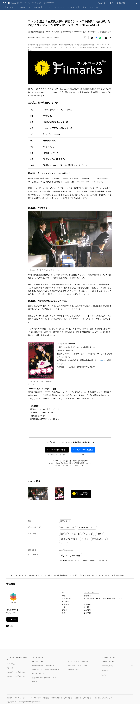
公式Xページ (105, 671)
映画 (62, 534)
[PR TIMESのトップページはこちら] (28, 3)
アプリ (29, 7)
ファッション (59, 7)
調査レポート (66, 521)
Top (3, 7)
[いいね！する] (85, 37)
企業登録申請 (120, 3)
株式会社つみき (34, 575)
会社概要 (9, 698)
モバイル (22, 7)
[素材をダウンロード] (106, 37)
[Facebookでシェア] (95, 37)
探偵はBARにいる (99, 539)
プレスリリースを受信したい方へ (17, 672)
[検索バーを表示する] (136, 3)
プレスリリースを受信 (105, 3)
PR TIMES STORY (37, 661)
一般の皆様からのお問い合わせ (103, 698)
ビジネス (83, 7)
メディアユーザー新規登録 (83, 450)
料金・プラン (11, 668)
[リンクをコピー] (110, 37)
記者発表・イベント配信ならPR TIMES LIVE (45, 670)
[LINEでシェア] (100, 37)
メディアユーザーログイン (57, 450)
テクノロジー (11, 7)
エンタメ (37, 7)
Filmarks (63, 544)
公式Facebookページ (108, 661)
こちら (101, 360)
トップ (10, 575)
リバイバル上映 (74, 534)
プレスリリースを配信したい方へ (17, 676)
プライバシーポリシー (21, 698)
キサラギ (84, 539)
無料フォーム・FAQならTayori (77, 666)
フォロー (12, 619)
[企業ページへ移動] (13, 598)
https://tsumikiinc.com (91, 593)
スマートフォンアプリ (86, 527)
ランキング (88, 534)
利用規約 (46, 698)
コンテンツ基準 (36, 698)
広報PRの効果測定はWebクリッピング (44, 678)
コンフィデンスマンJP (69, 539)
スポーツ (98, 7)
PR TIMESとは (11, 664)
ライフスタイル (71, 7)
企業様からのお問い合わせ (83, 698)
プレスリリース (21, 575)
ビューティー (47, 7)
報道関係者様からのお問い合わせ (61, 698)
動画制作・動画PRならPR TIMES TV (43, 666)
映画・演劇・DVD (67, 527)
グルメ (90, 7)
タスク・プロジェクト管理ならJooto (79, 661)
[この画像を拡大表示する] (38, 493)
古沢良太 (99, 534)
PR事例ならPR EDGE (74, 670)
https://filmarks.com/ (66, 550)
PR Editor (35, 682)
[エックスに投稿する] (91, 37)
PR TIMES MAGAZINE (39, 674)
